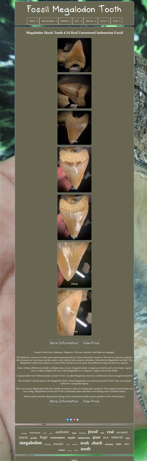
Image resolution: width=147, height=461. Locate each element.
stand (45, 433)
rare (102, 433)
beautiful (58, 443)
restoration (34, 432)
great (76, 450)
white (126, 444)
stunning (109, 444)
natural (117, 437)
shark (97, 442)
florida (70, 450)
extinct (61, 450)
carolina (24, 433)
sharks (23, 437)
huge (43, 437)
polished (75, 444)
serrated (121, 432)
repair (71, 437)
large (74, 433)
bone (67, 444)
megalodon (31, 442)
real (110, 431)
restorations (57, 437)
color (118, 444)
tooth (86, 448)
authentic (62, 432)
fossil (93, 431)
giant (96, 437)
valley (127, 438)
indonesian (84, 437)
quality (33, 438)
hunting (48, 444)
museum (82, 433)
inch (106, 437)
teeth (84, 443)
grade (51, 433)
